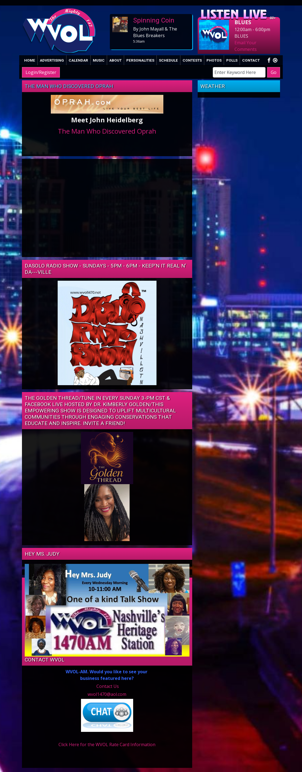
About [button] (115, 60)
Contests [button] (192, 60)
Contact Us (107, 686)
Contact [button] (251, 60)
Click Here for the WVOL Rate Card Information (106, 744)
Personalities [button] (140, 60)
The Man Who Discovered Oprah (69, 86)
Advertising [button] (52, 60)
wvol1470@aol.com (107, 694)
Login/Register (41, 72)
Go (273, 72)
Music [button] (99, 60)
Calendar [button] (78, 60)
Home (29, 60)
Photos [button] (214, 60)
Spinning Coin (153, 20)
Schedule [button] (168, 60)
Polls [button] (231, 60)
